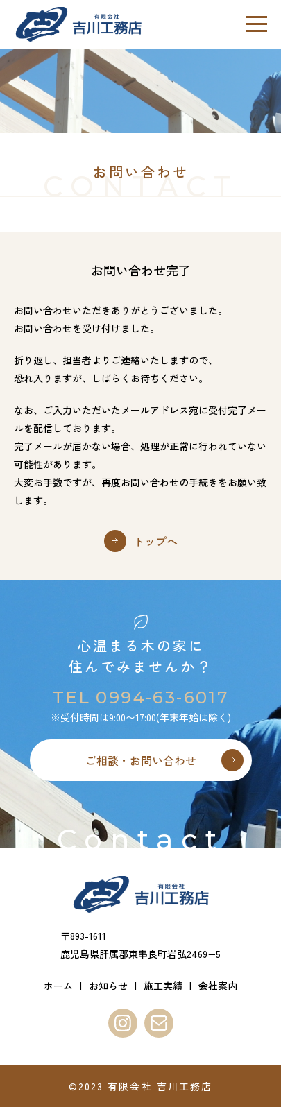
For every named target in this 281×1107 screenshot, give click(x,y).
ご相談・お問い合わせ (140, 760)
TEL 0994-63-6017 (140, 697)
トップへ (155, 541)
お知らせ (108, 986)
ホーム (58, 986)
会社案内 (217, 986)
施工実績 (163, 986)
